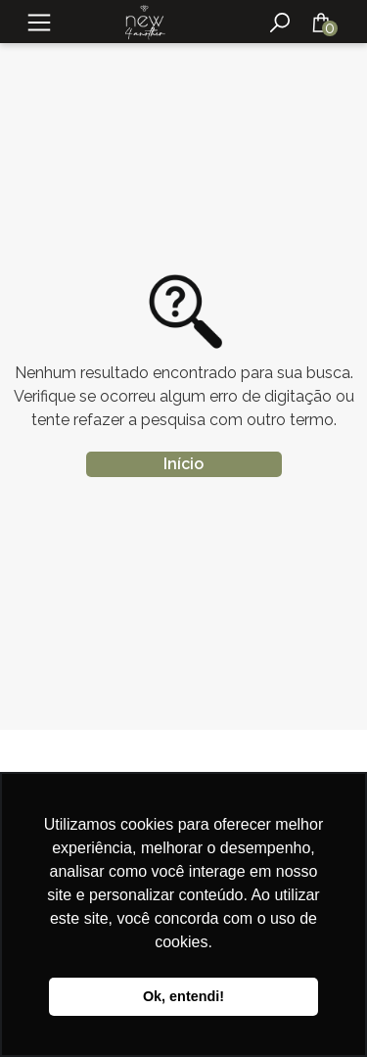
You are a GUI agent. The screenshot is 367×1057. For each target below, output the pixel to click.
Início (183, 464)
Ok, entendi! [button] (183, 996)
